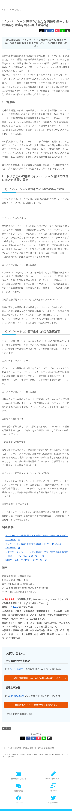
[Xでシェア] (41, 30)
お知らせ (6, 728)
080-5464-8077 (16, 696)
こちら (15, 607)
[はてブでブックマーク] (51, 30)
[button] (67, 30)
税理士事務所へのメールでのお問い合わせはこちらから (36, 705)
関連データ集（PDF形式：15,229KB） (26, 560)
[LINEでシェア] (62, 30)
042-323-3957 (16, 669)
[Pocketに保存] (57, 30)
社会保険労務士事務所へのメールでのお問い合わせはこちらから (36, 678)
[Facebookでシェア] (46, 30)
